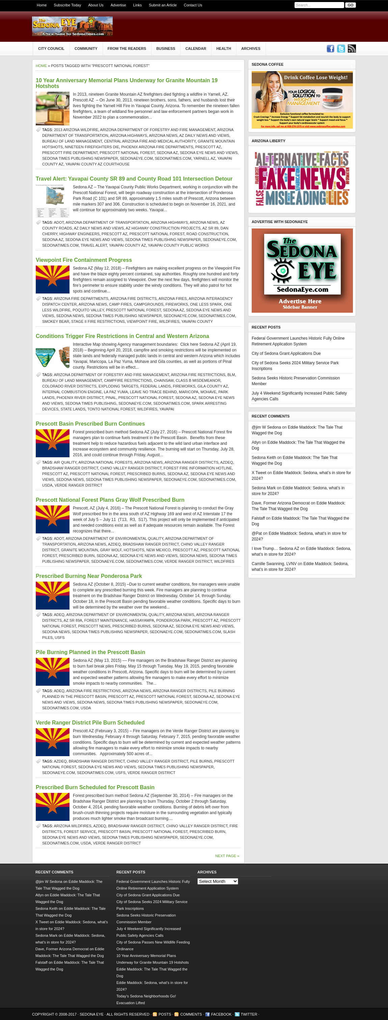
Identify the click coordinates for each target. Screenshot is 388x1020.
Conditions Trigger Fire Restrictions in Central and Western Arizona (122, 336)
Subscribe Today (67, 5)
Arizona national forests (105, 462)
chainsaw (163, 380)
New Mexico (158, 550)
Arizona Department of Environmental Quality (115, 538)
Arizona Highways (128, 135)
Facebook (221, 1014)
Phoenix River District (80, 398)
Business (165, 49)
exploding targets (118, 386)
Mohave (208, 392)
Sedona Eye (92, 1014)
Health (223, 49)
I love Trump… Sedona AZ (275, 548)
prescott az (208, 147)
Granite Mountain (79, 550)
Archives (250, 49)
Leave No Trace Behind (153, 392)
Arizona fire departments (81, 299)
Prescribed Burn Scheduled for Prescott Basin (95, 787)
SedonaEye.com (136, 158)
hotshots (133, 550)
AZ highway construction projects (163, 228)
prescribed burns (146, 474)
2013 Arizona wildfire (76, 130)
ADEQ (59, 615)
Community (86, 49)
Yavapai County (197, 321)
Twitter (249, 1014)
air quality (65, 462)
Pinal (111, 398)
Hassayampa (141, 620)
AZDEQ (226, 462)
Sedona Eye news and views (209, 153)
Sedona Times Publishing (90, 403)
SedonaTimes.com (173, 158)
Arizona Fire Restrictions (198, 375)
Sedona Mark (264, 488)
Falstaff (258, 518)
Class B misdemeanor (198, 380)
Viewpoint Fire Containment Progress (84, 260)
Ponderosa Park (173, 620)
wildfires (169, 321)
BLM (231, 375)
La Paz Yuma (116, 392)
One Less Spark (206, 304)
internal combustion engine (72, 392)
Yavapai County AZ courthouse (97, 164)
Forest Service (80, 832)
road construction (207, 234)
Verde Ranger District (79, 485)
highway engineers (79, 234)
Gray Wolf (111, 550)
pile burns (201, 761)
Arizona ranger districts (192, 462)
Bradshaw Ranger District (70, 468)
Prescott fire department (70, 153)
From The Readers (127, 49)
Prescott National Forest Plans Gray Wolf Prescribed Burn (110, 500)
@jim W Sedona (266, 427)
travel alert (94, 245)
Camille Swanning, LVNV (274, 563)
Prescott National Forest (127, 153)
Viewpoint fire (142, 321)
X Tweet (259, 472)
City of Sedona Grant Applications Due (286, 353)
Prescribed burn (77, 556)
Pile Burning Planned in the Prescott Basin (90, 652)
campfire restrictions (128, 380)
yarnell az (204, 158)
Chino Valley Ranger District (131, 468)
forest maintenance (106, 620)
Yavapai (166, 409)
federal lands (155, 386)
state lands (72, 409)
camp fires (120, 304)
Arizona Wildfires (72, 826)
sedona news (70, 316)
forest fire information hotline (198, 468)
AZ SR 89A (73, 620)
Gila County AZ (212, 386)
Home (42, 5)
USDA (47, 485)
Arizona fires (173, 299)
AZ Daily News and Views (204, 135)
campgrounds (148, 304)
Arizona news (163, 135)
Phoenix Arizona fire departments (157, 147)
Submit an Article (163, 5)
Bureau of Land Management (72, 141)
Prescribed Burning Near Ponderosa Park (89, 576)
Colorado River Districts (69, 386)
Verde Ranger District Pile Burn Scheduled (90, 722)
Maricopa (188, 392)
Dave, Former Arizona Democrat (281, 503)
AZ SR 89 (210, 228)
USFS (59, 638)
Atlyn (256, 442)
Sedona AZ (167, 153)
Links (137, 5)
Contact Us (193, 5)
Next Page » (227, 856)
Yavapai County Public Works (178, 245)
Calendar (195, 49)
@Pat (257, 533)
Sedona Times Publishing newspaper (80, 158)
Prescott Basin (114, 832)
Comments (191, 1014)
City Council (51, 49)
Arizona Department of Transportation (107, 222)
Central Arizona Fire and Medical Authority (150, 141)
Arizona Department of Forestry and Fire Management (157, 130)
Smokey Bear (55, 321)
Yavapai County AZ (127, 245)
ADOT (59, 222)
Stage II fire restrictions (98, 321)
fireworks (177, 304)
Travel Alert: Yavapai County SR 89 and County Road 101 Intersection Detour (134, 179)
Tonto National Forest (111, 409)
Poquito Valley (88, 310)
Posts (165, 1014)
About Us (95, 5)
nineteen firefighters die (92, 147)
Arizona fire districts (133, 299)
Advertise (118, 5)
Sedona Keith (264, 457)
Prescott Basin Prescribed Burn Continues (90, 424)
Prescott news (94, 626)
